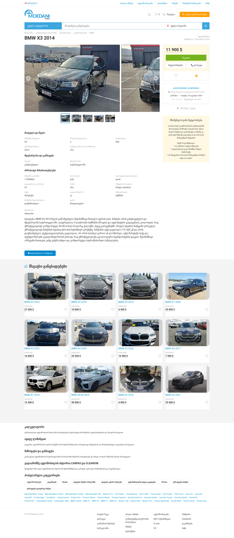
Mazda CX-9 (108, 494)
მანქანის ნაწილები (192, 3)
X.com (157, 523)
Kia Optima (50, 497)
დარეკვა (101, 519)
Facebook (186, 519)
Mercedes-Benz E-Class (54, 494)
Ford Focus (178, 494)
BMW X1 (86, 501)
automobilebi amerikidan (186, 88)
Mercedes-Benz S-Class (74, 494)
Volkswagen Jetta (61, 501)
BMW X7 (104, 501)
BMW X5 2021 (173, 395)
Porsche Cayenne (119, 497)
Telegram (186, 514)
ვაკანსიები (187, 523)
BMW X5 (95, 501)
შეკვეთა (186, 57)
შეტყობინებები (175, 65)
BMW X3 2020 (126, 348)
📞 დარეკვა (196, 65)
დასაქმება (162, 3)
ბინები (175, 3)
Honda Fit (193, 497)
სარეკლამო (103, 528)
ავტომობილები (145, 3)
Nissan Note (135, 501)
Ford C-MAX (144, 494)
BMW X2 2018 (126, 395)
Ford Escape (156, 494)
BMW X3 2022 (32, 348)
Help (207, 3)
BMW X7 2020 (173, 302)
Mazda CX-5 (147, 501)
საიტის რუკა (103, 514)
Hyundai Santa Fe (135, 497)
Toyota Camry (189, 501)
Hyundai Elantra (180, 497)
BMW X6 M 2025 (80, 395)
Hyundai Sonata (150, 497)
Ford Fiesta (119, 494)
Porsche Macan (103, 497)
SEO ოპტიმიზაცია (162, 519)
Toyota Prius (202, 501)
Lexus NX (198, 494)
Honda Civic (76, 497)
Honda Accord (63, 497)
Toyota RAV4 (176, 501)
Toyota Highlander (161, 501)
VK (155, 528)
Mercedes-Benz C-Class (33, 494)
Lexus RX (28, 497)
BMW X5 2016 (126, 302)
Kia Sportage (39, 497)
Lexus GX (189, 494)
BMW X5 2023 (32, 302)
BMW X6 (113, 501)
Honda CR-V (29, 501)
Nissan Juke (123, 501)
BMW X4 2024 (79, 348)
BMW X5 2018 (79, 302)
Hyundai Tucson (165, 497)
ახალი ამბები (126, 3)
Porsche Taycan (89, 497)
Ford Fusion (167, 494)
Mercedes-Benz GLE (93, 494)
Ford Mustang (131, 494)
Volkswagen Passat (44, 501)
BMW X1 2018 (32, 395)
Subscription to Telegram (40, 253)
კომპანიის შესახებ (106, 523)
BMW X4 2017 (173, 348)
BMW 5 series (76, 501)
